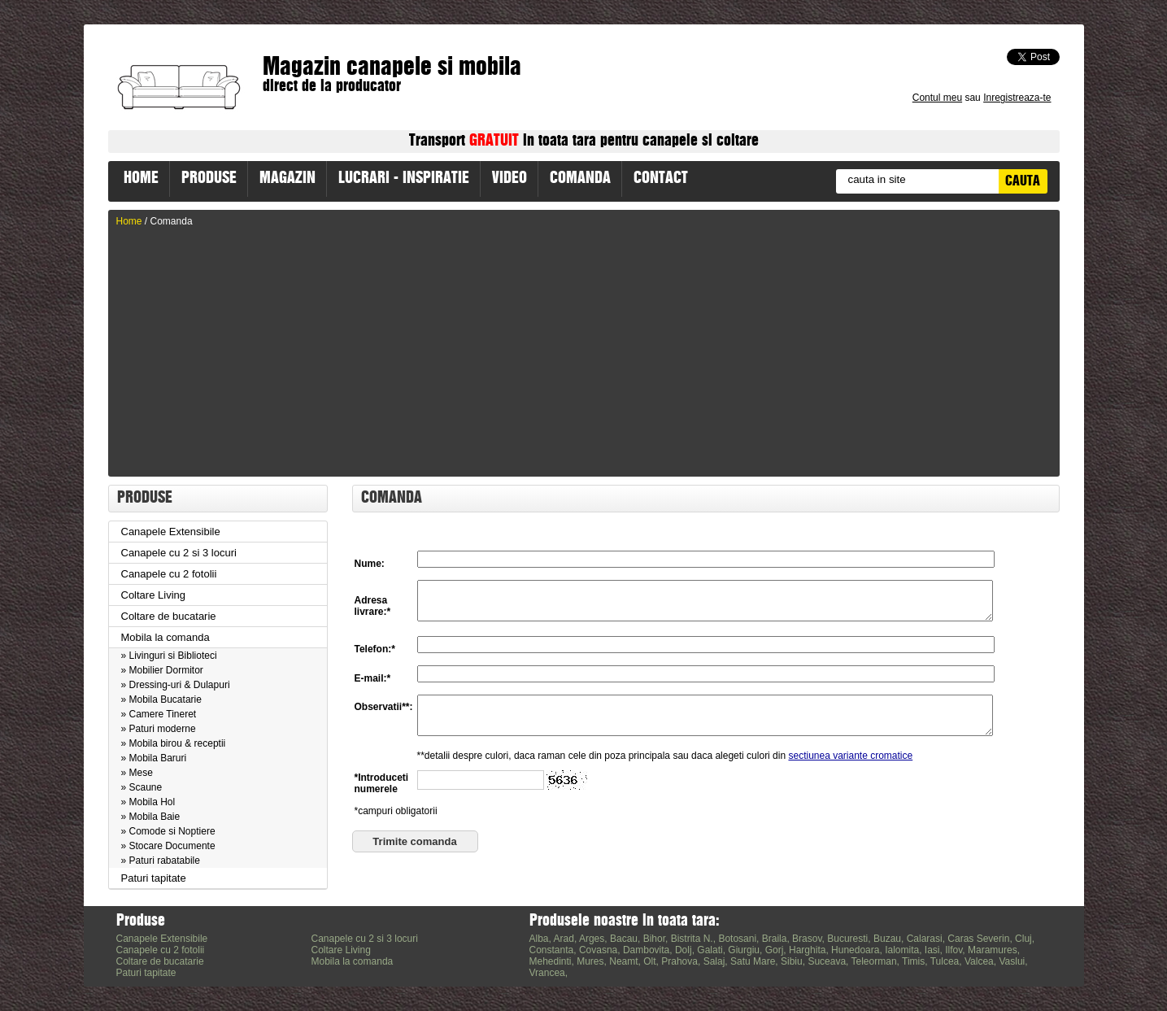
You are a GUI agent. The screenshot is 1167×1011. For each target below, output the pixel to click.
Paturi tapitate (153, 878)
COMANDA (580, 179)
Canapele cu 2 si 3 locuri (179, 553)
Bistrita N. (692, 938)
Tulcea (945, 961)
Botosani (737, 938)
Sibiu (792, 961)
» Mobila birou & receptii (173, 743)
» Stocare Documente (168, 846)
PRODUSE (209, 179)
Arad (564, 938)
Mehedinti (550, 961)
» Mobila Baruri (154, 758)
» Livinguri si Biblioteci (169, 655)
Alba (539, 938)
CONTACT (661, 179)
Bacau (624, 938)
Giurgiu (744, 950)
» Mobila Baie (151, 816)
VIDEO (509, 179)
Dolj (683, 950)
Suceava (827, 961)
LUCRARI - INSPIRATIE (403, 179)
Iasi (932, 950)
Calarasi (925, 938)
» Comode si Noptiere (168, 831)
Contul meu (937, 97)
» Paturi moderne (158, 728)
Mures (590, 961)
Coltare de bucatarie (168, 616)
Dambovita (646, 950)
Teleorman (874, 961)
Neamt (623, 961)
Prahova (679, 961)
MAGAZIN (287, 179)
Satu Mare (752, 961)
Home (129, 221)
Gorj (774, 950)
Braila (774, 938)
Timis (913, 961)
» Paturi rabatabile (160, 860)
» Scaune (142, 787)
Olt (649, 961)
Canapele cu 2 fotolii (169, 574)
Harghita (807, 950)
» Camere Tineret (159, 714)
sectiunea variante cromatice (850, 770)
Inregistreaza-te (1017, 97)
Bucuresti (847, 938)
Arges (591, 938)
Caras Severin (978, 938)
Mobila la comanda (165, 637)
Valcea (979, 961)
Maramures (992, 950)
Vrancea (547, 972)
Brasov (806, 938)
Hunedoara (855, 950)
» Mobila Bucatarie (161, 699)
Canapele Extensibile (170, 531)
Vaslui (1012, 961)
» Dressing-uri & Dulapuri (175, 685)
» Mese (137, 772)
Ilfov (953, 950)
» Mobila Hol (148, 802)
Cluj (1023, 938)
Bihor (654, 938)
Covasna (598, 950)
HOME (141, 179)
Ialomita (902, 950)
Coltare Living (153, 595)
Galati (709, 950)
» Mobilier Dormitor (162, 670)
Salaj (714, 961)
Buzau (887, 938)
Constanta (551, 950)
